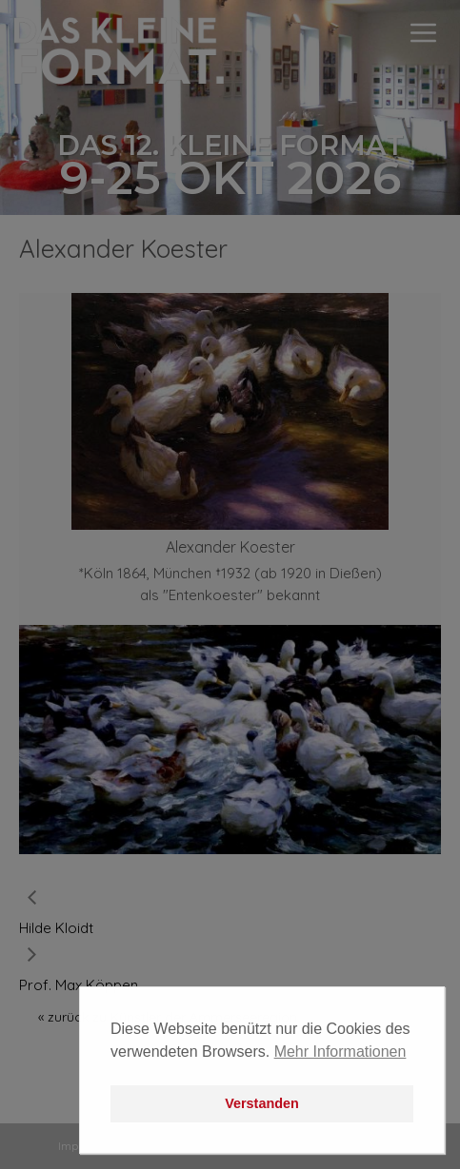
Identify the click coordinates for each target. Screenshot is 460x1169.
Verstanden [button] (262, 1103)
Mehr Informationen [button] (340, 1051)
